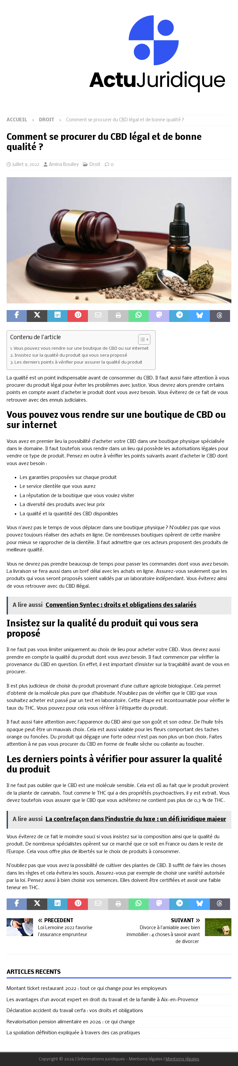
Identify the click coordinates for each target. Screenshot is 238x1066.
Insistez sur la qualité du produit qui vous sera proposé (71, 355)
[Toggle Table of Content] (141, 339)
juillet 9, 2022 (26, 164)
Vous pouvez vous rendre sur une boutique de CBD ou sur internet (81, 348)
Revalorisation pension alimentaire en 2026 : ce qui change (71, 1022)
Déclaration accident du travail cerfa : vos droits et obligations (75, 1010)
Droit (95, 164)
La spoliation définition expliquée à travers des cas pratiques (73, 1033)
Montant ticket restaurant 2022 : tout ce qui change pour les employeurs (87, 988)
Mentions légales (182, 1059)
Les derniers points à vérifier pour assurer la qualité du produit (78, 362)
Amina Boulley (64, 164)
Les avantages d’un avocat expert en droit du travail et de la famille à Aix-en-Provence (102, 1000)
